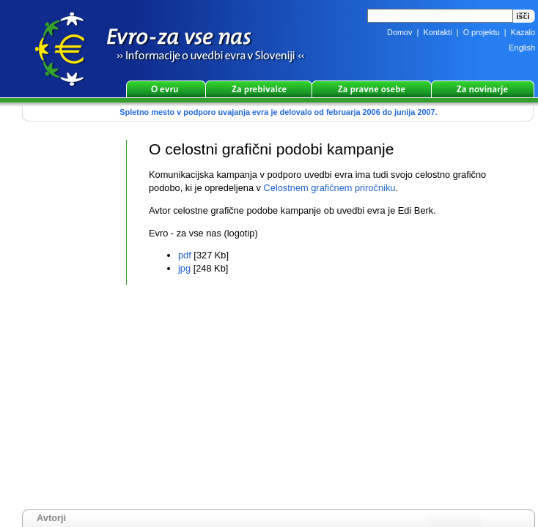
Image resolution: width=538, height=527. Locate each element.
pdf (184, 255)
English (522, 47)
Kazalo (523, 32)
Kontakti (437, 32)
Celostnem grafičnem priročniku (330, 187)
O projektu (481, 32)
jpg (184, 268)
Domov (399, 32)
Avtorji (51, 517)
